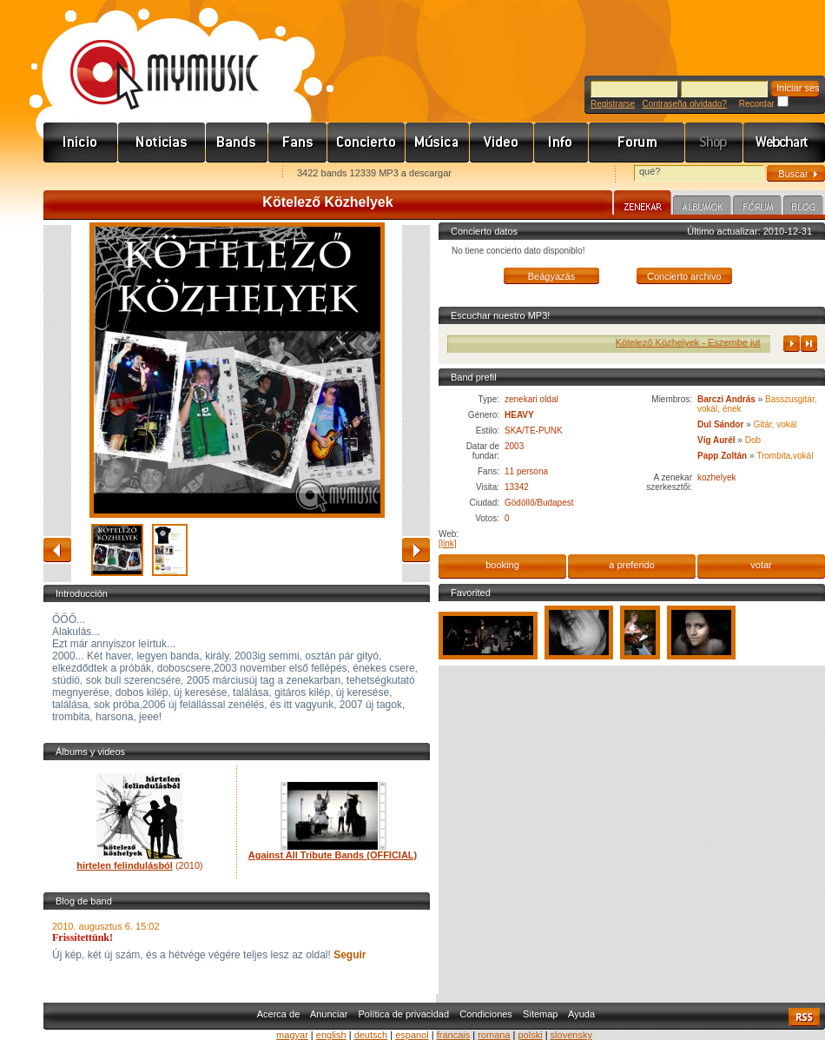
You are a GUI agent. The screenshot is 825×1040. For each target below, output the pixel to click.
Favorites (79, 174)
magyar (292, 1035)
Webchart (784, 142)
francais (454, 1035)
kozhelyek (716, 477)
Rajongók (297, 142)
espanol (412, 1035)
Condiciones (485, 1014)
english (331, 1035)
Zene (438, 142)
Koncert (366, 142)
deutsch (371, 1035)
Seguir (348, 955)
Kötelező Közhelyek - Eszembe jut (742, 342)
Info (561, 142)
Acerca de (278, 1014)
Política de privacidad (404, 1014)
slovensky (571, 1035)
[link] (448, 543)
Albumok (702, 207)
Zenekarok (237, 142)
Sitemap (540, 1014)
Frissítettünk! (82, 937)
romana (494, 1035)
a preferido (632, 565)
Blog (803, 207)
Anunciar (328, 1014)
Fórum (637, 142)
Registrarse (613, 104)
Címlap (80, 142)
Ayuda (581, 1014)
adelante (416, 550)
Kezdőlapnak (152, 174)
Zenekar (642, 205)
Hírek (162, 142)
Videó (502, 142)
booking (502, 565)
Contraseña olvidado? (684, 104)
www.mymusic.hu (149, 56)
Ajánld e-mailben (226, 174)
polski (530, 1035)
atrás (57, 550)
